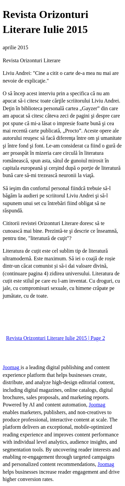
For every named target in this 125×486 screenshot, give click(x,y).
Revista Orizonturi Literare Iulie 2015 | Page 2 (55, 338)
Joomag (12, 367)
